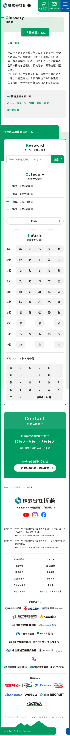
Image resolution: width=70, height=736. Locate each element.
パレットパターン (16, 103)
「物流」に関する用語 (22, 209)
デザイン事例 (19, 585)
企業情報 (51, 572)
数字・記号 (44, 397)
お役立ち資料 (19, 591)
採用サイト (19, 578)
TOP (6, 487)
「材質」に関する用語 (22, 186)
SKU (31, 103)
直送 (39, 103)
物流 (17, 43)
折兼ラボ (51, 578)
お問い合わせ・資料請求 (35, 468)
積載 (46, 103)
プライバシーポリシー (14, 717)
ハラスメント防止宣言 (37, 717)
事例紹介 (19, 572)
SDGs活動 (50, 565)
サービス (51, 559)
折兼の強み (19, 559)
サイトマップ (57, 717)
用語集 (17, 487)
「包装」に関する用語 (22, 193)
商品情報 (19, 565)
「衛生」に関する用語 (22, 201)
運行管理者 (13, 110)
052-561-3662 (35, 441)
